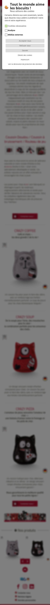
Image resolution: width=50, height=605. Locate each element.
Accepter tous (25, 41)
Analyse (11, 30)
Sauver (25, 50)
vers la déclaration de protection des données (25, 64)
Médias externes (15, 34)
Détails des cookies (25, 55)
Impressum (25, 59)
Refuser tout (25, 45)
